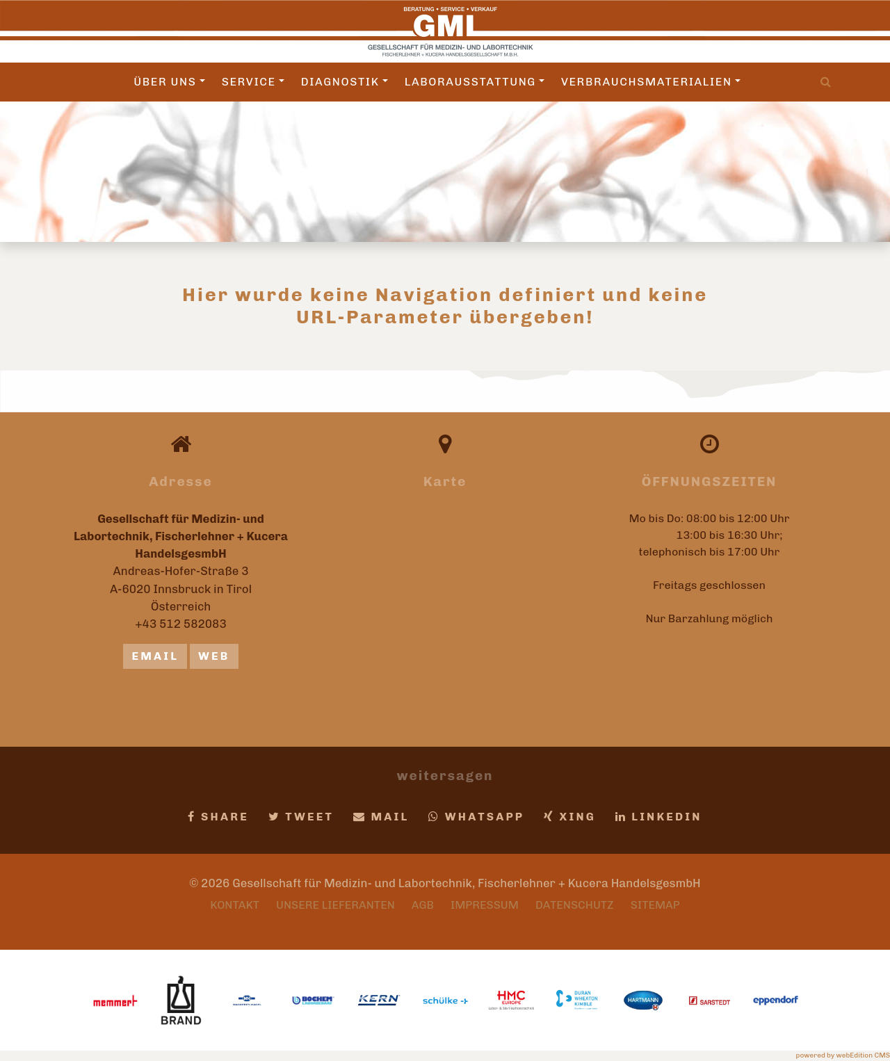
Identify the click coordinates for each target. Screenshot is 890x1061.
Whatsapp (476, 816)
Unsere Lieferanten (335, 905)
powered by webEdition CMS (843, 1055)
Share (218, 816)
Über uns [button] (169, 81)
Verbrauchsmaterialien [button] (651, 81)
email (155, 656)
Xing (570, 816)
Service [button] (253, 81)
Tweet (301, 816)
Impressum (485, 905)
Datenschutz (574, 905)
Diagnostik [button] (344, 81)
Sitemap (655, 905)
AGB (423, 905)
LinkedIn (658, 816)
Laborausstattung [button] (474, 81)
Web (214, 656)
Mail (381, 816)
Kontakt (234, 905)
